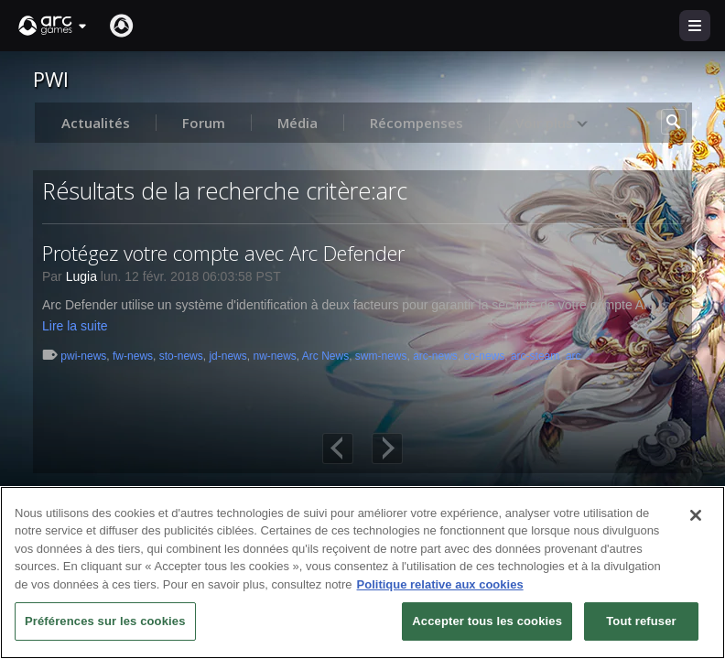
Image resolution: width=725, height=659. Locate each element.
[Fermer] (696, 515)
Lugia (81, 276)
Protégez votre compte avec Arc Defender (223, 252)
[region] (362, 572)
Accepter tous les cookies (487, 621)
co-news (484, 356)
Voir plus (552, 122)
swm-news (381, 356)
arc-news (435, 356)
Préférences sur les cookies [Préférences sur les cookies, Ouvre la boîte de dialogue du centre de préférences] (105, 621)
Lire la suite (75, 326)
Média (297, 122)
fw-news (133, 356)
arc (573, 356)
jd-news (227, 356)
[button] (53, 25)
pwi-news (83, 356)
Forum (203, 122)
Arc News (325, 356)
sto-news (181, 356)
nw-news (274, 356)
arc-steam (535, 356)
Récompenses (416, 122)
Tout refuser (641, 621)
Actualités (95, 122)
